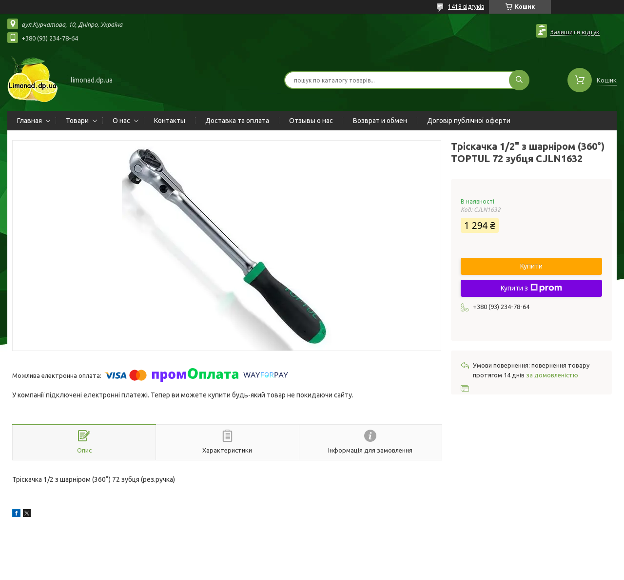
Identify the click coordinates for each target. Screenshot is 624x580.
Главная (29, 120)
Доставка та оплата (237, 120)
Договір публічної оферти (468, 120)
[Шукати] (519, 80)
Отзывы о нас (311, 120)
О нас (121, 120)
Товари (77, 120)
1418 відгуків (466, 6)
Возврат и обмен (380, 120)
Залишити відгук (575, 31)
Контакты (169, 120)
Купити (531, 266)
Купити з (531, 288)
